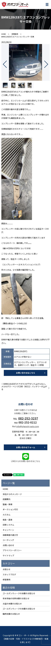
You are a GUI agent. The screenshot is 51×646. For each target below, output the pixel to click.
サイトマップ (8, 555)
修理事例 (15, 34)
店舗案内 (6, 499)
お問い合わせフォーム (25, 447)
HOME (3, 34)
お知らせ (6, 569)
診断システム (8, 524)
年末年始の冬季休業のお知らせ (16, 598)
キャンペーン (8, 530)
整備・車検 (7, 504)
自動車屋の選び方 (10, 535)
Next (48, 63)
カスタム (6, 514)
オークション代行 (10, 509)
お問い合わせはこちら (25, 372)
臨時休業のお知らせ (11, 613)
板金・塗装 (7, 519)
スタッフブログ (9, 574)
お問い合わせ (8, 545)
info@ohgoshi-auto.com (27, 426)
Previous (2, 63)
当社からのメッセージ (12, 494)
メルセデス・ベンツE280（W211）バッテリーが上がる (24, 388)
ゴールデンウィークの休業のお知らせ (19, 593)
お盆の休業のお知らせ (12, 603)
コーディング (8, 540)
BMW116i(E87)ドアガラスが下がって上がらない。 (25, 384)
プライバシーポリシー (12, 550)
